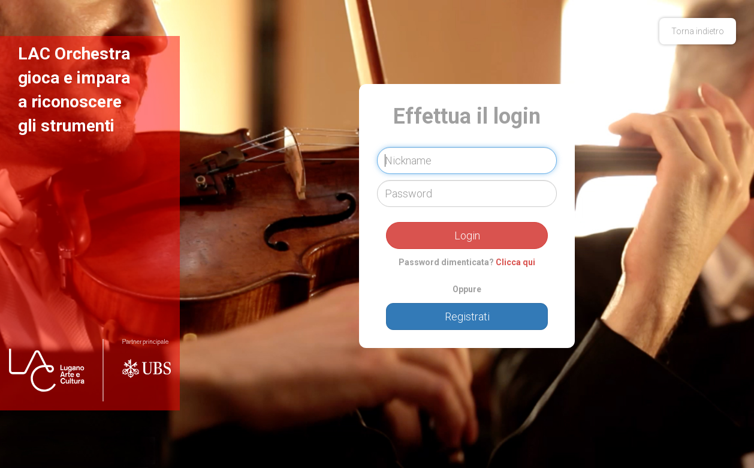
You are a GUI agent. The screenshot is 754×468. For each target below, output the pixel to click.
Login (467, 235)
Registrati (467, 316)
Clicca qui (515, 262)
